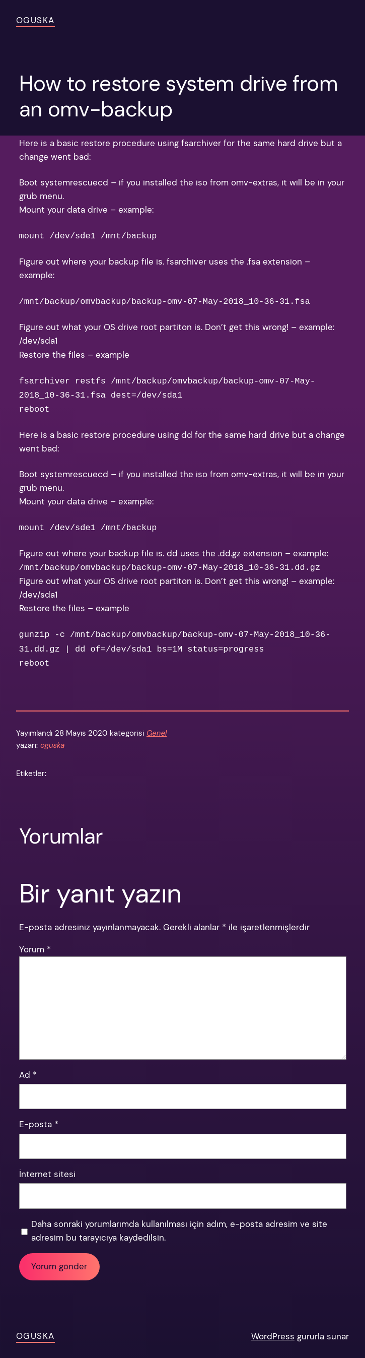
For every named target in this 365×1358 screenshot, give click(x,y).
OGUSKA (35, 20)
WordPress (273, 1336)
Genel (157, 733)
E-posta (38, 1124)
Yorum (35, 949)
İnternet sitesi (47, 1174)
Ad (28, 1074)
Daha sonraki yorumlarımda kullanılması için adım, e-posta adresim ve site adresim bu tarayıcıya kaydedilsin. (179, 1230)
